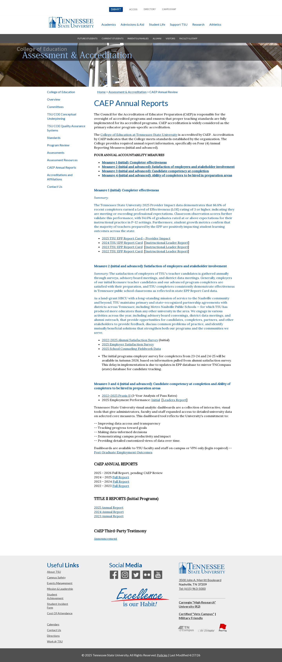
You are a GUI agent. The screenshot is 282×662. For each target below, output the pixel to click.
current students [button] (112, 38)
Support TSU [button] (178, 24)
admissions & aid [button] (132, 24)
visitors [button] (170, 38)
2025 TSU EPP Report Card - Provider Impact (136, 238)
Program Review (58, 145)
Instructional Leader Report (167, 243)
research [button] (198, 24)
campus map (169, 9)
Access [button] (133, 9)
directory (150, 9)
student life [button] (157, 24)
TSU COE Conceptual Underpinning (61, 116)
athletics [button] (215, 24)
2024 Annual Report (109, 512)
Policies (162, 655)
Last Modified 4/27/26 (185, 655)
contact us (54, 630)
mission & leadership (60, 588)
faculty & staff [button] (188, 38)
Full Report (120, 477)
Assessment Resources (62, 160)
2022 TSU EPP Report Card (122, 251)
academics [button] (108, 24)
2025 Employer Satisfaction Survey (128, 344)
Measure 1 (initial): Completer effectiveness (126, 190)
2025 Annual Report (108, 507)
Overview (54, 99)
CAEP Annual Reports (61, 167)
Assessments (55, 152)
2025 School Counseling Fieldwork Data (131, 349)
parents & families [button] (137, 38)
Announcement (105, 539)
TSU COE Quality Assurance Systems (66, 128)
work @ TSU (55, 641)
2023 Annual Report (109, 516)
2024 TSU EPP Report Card (122, 243)
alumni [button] (157, 38)
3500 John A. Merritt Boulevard (200, 580)
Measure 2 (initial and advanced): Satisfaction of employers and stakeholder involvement (160, 266)
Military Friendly (191, 618)
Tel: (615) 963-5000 (192, 588)
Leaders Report (174, 400)
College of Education (61, 92)
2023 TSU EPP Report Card (122, 247)
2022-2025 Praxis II (116, 396)
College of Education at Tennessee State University (138, 135)
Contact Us (54, 186)
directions (53, 635)
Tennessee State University (71, 22)
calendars (53, 624)
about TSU (54, 571)
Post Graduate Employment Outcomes (123, 452)
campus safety (56, 577)
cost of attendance (59, 613)
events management (59, 583)
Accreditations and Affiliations (59, 177)
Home (101, 92)
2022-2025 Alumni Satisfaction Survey (130, 340)
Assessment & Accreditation (127, 92)
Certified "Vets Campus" (196, 614)
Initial (155, 400)
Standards (54, 137)
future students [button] (87, 38)
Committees (55, 107)
